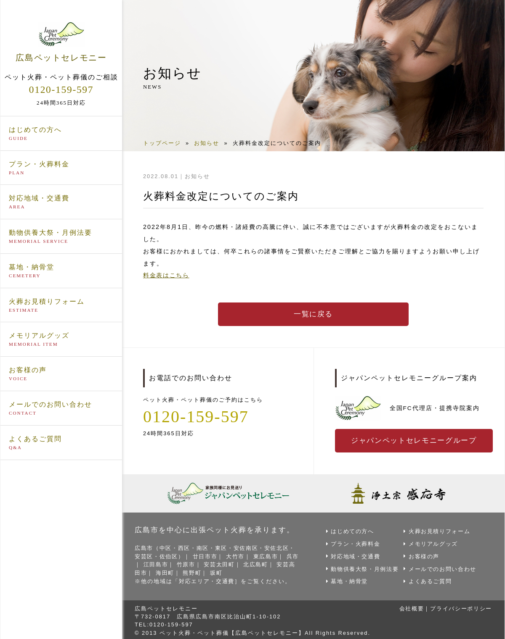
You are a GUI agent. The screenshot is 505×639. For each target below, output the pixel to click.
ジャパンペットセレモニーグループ (415, 441)
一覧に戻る (313, 314)
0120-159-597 (61, 89)
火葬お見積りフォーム (61, 305)
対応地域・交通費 (61, 202)
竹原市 (192, 563)
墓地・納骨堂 (61, 271)
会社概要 (410, 606)
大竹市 (237, 555)
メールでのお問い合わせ (61, 409)
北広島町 (263, 563)
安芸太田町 (227, 563)
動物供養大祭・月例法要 (61, 237)
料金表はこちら (166, 275)
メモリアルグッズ (61, 340)
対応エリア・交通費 (207, 579)
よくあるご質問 (61, 443)
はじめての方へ (61, 134)
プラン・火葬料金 (61, 168)
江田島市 (162, 563)
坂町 (224, 571)
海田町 (171, 571)
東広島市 (268, 555)
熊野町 (199, 571)
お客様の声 (61, 374)
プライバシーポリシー (460, 606)
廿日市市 (206, 555)
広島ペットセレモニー (61, 41)
